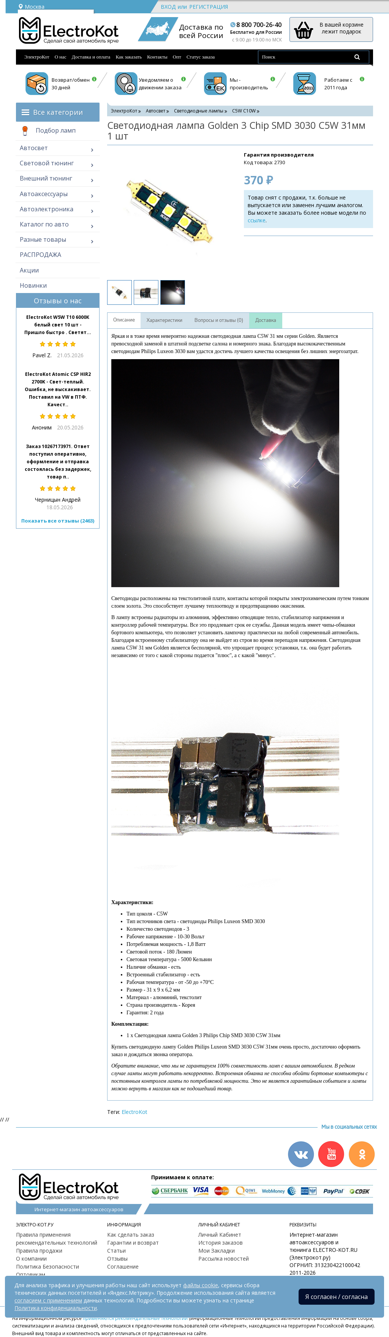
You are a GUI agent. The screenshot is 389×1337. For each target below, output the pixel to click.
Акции (29, 270)
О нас (60, 57)
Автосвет (34, 148)
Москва (31, 6)
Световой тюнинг (47, 163)
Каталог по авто (44, 224)
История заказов (220, 1242)
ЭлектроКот (36, 57)
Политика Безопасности (47, 1266)
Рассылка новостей (223, 1258)
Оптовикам (30, 1274)
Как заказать (128, 57)
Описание (124, 320)
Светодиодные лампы (198, 111)
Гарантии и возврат (133, 1242)
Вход (168, 6)
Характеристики (164, 320)
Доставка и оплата (91, 57)
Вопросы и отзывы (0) (218, 320)
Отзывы (117, 1258)
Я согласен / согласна (336, 1297)
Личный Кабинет (219, 1234)
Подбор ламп (48, 131)
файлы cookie (200, 1285)
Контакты (157, 57)
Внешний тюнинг (46, 178)
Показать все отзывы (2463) (57, 520)
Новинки (33, 285)
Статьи (116, 1250)
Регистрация (208, 6)
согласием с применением (48, 1300)
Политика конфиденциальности (55, 1308)
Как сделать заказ (130, 1234)
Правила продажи (39, 1250)
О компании (31, 1258)
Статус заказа (201, 57)
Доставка (265, 320)
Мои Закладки (216, 1250)
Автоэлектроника (46, 209)
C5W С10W (244, 111)
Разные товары (43, 239)
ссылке (257, 220)
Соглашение (123, 1266)
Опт (177, 57)
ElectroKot (134, 1111)
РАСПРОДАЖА (40, 254)
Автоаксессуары (44, 194)
